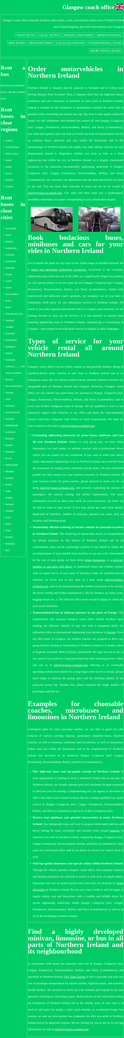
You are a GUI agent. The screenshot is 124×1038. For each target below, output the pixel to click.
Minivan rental (109, 35)
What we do (26, 35)
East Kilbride (11, 228)
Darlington (10, 405)
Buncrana (9, 379)
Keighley (9, 497)
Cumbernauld (11, 248)
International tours (105, 43)
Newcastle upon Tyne (14, 314)
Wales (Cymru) (12, 153)
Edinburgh (10, 268)
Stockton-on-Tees (13, 412)
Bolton (8, 524)
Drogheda (10, 511)
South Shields (11, 340)
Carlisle (9, 281)
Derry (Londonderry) (14, 386)
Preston (9, 458)
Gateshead (10, 320)
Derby (8, 399)
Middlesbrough (12, 425)
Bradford (9, 537)
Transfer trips (40, 43)
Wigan (8, 530)
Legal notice (49, 35)
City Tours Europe (75, 976)
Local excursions (70, 43)
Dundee (9, 274)
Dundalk (9, 445)
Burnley (9, 484)
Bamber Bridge (12, 465)
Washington (10, 346)
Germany (9, 186)
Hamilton (9, 241)
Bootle (8, 307)
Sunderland (10, 359)
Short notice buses (105, 50)
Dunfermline (11, 261)
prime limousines (95, 560)
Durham (9, 353)
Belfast (8, 300)
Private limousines (79, 35)
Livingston (10, 254)
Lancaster (9, 392)
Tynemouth (10, 333)
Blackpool (10, 438)
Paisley (8, 235)
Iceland (9, 167)
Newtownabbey (12, 294)
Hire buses (16, 43)
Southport (10, 478)
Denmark (9, 180)
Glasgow (114, 830)
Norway (9, 173)
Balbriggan (10, 543)
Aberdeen (9, 327)
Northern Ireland (12, 147)
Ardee (8, 491)
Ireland (8, 160)
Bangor (9, 287)
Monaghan (10, 451)
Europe (111, 632)
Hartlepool (10, 419)
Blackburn (10, 471)
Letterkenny (10, 432)
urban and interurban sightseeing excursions (58, 269)
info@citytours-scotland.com (12, 85)
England (9, 140)
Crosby (8, 517)
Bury (8, 550)
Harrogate (10, 504)
